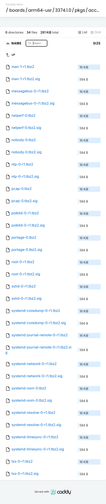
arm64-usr (40, 10)
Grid (95, 32)
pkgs (80, 10)
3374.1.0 (63, 10)
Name (17, 43)
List (82, 32)
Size (97, 43)
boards (17, 10)
